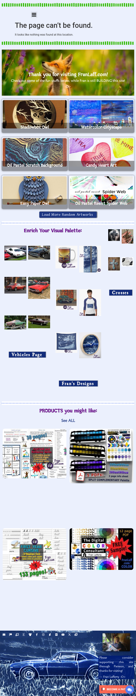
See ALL (68, 420)
